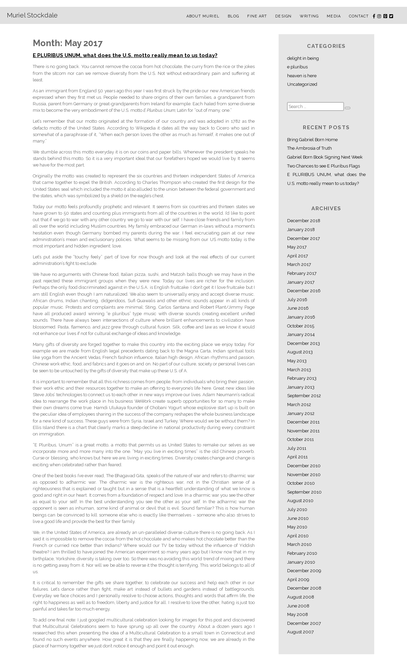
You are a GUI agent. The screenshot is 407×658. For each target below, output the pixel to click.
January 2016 (301, 317)
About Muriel (203, 16)
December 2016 (304, 290)
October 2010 (301, 483)
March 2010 (299, 544)
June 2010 (298, 518)
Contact (359, 16)
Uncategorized (302, 84)
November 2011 (303, 430)
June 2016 (298, 308)
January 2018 (301, 229)
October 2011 (300, 439)
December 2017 (303, 238)
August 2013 (300, 351)
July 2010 (297, 509)
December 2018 (303, 220)
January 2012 (300, 413)
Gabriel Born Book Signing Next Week (325, 157)
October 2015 (300, 325)
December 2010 (304, 465)
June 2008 (298, 605)
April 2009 (298, 579)
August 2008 (300, 597)
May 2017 (297, 247)
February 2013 (302, 378)
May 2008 (297, 614)
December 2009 (304, 570)
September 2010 (304, 492)
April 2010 (298, 535)
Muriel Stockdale (32, 15)
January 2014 (301, 334)
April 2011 (297, 456)
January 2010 (301, 562)
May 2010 (297, 526)
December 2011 (303, 422)
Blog (233, 16)
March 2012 (299, 404)
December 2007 (304, 623)
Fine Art (257, 16)
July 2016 (297, 299)
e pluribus (297, 66)
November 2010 (304, 474)
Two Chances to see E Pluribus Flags (323, 166)
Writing (309, 16)
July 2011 (296, 448)
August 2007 (300, 631)
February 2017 (302, 273)
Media (334, 16)
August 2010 (300, 500)
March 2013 (299, 369)
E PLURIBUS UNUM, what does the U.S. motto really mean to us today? (125, 55)
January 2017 (300, 282)
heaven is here (302, 75)
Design (283, 16)
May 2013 (297, 360)
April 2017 (297, 255)
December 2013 (303, 343)
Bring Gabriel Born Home (312, 139)
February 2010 (302, 553)
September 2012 (304, 395)
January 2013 (300, 387)
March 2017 (299, 264)
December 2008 (304, 588)
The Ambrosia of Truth (309, 148)
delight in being (303, 58)
